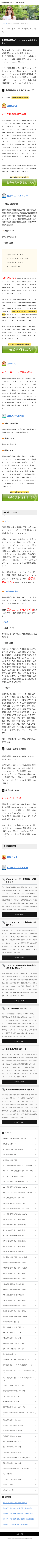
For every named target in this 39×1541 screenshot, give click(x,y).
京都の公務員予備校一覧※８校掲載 (13, 1295)
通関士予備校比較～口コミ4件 (12, 1463)
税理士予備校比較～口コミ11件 (12, 1420)
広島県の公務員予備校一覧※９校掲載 (14, 1300)
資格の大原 (12, 106)
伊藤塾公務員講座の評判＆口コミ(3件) (14, 1203)
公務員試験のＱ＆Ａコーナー (11, 1144)
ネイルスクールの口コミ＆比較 (12, 1479)
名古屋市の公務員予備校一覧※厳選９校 (15, 1235)
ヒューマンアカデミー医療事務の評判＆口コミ (21, 923)
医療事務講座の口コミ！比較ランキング (13, 2)
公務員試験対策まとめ (9, 1155)
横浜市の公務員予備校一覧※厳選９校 (14, 1230)
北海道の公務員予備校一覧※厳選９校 (14, 1246)
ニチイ (6, 521)
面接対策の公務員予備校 (10, 1160)
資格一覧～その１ (8, 1484)
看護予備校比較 (7, 1474)
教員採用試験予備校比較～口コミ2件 (14, 1391)
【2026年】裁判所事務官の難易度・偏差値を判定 (18, 1513)
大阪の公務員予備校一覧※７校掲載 (13, 1284)
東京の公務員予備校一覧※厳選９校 (13, 1252)
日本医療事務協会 (11, 591)
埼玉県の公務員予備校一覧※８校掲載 (14, 1262)
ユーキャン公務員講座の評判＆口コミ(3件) (16, 1208)
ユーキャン (12, 364)
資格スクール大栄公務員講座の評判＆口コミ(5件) (18, 1171)
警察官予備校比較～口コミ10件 (12, 1332)
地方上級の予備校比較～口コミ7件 (13, 1349)
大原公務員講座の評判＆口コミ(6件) (14, 1198)
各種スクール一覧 (8, 1490)
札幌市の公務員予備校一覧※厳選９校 (14, 1219)
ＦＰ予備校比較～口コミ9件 (11, 1396)
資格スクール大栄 (15, 416)
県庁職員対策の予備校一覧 (11, 1322)
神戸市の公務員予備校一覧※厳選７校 (14, 1241)
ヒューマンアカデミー (17, 196)
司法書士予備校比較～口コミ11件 (13, 1425)
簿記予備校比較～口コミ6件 (11, 1401)
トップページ (5, 23)
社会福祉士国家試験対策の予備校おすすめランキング (18, 1413)
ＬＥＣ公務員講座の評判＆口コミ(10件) (15, 1187)
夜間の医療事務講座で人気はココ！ (21, 1089)
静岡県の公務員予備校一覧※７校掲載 (14, 1273)
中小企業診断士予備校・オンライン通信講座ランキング (18, 1379)
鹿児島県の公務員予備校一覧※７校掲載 (15, 1316)
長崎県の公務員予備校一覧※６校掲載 (14, 1311)
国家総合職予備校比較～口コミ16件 (13, 1343)
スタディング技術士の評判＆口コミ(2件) (15, 1503)
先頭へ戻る (19, 1534)
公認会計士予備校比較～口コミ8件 (13, 1385)
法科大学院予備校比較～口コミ (12, 1441)
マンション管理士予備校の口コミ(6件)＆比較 (16, 1457)
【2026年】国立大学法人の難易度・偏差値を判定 (18, 1508)
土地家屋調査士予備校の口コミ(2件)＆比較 (16, 1468)
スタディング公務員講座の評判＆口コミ (15, 1176)
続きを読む (20, 914)
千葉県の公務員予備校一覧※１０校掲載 (15, 1268)
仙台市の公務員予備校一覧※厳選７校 (14, 1225)
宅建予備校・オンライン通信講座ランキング (16, 1359)
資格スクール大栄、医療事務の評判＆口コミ (21, 880)
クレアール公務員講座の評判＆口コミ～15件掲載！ (18, 1165)
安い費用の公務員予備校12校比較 (13, 1149)
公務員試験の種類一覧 (9, 1354)
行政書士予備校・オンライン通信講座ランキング (17, 1365)
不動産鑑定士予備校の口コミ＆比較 (13, 1452)
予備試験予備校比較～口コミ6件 (12, 1436)
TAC (6, 622)
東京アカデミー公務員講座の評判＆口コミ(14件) (17, 1192)
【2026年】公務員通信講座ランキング (14, 1138)
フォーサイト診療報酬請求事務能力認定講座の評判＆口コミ (21, 966)
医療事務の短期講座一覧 (16, 1049)
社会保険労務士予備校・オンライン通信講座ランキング (18, 1371)
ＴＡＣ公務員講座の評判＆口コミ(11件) (15, 1214)
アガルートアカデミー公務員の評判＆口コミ (16, 1181)
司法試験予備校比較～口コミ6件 (12, 1431)
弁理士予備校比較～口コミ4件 (12, 1447)
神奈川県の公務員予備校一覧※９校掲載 (15, 1257)
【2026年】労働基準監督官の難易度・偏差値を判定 (18, 1519)
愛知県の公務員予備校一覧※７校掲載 (14, 1278)
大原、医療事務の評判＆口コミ (19, 1009)
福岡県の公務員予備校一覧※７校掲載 (14, 1305)
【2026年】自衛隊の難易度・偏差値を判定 (16, 1524)
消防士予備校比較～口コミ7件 (12, 1338)
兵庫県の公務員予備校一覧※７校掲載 (14, 1289)
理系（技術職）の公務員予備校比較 (13, 1327)
